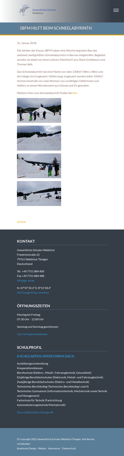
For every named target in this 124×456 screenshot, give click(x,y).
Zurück (21, 221)
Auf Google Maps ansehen (33, 292)
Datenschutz (69, 448)
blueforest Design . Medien (31, 448)
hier (74, 92)
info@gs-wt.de (25, 280)
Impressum (54, 448)
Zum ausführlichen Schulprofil (35, 412)
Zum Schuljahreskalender (32, 334)
